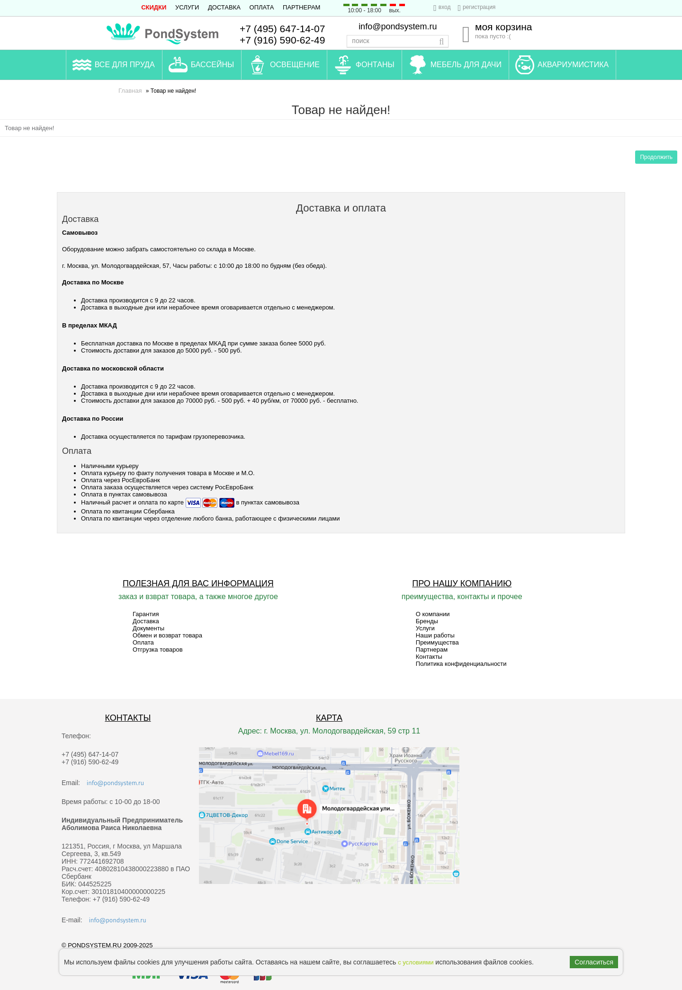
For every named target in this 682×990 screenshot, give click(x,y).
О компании (433, 614)
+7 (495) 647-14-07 (282, 28)
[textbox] (398, 41)
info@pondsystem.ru (398, 26)
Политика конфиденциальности (461, 663)
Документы (148, 628)
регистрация (479, 7)
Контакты (429, 656)
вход (445, 7)
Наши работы (435, 635)
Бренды (427, 621)
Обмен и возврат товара (167, 635)
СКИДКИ (153, 7)
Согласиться (593, 962)
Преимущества (437, 642)
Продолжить (656, 157)
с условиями (415, 962)
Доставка (224, 7)
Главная (130, 90)
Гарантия (146, 614)
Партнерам (301, 7)
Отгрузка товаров (158, 649)
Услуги (187, 7)
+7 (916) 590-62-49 (282, 40)
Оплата (262, 7)
